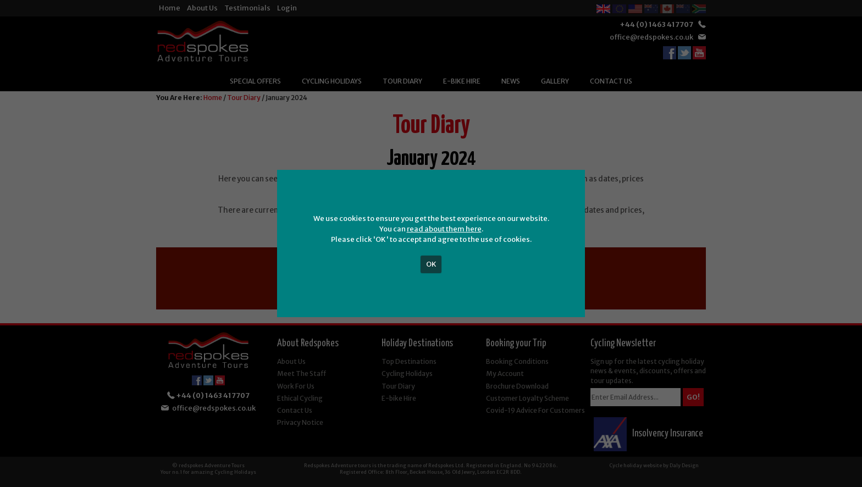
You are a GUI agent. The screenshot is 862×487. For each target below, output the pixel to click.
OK (431, 264)
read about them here (444, 229)
